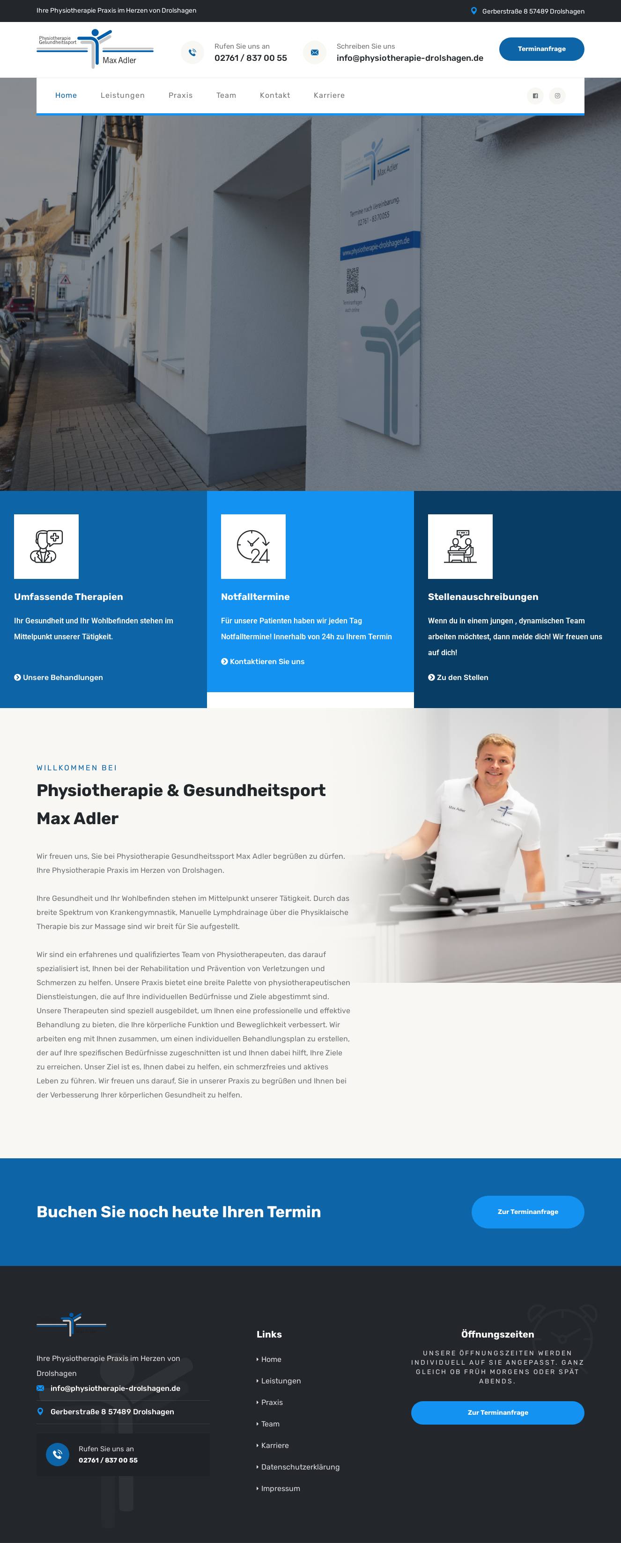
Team (226, 95)
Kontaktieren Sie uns (263, 661)
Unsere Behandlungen (58, 677)
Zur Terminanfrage (528, 1212)
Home (66, 95)
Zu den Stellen (458, 677)
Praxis (181, 95)
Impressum (280, 1488)
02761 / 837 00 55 (250, 58)
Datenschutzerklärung (300, 1467)
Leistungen (123, 95)
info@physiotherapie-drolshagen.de (410, 58)
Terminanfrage (542, 49)
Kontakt (275, 95)
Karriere (329, 95)
